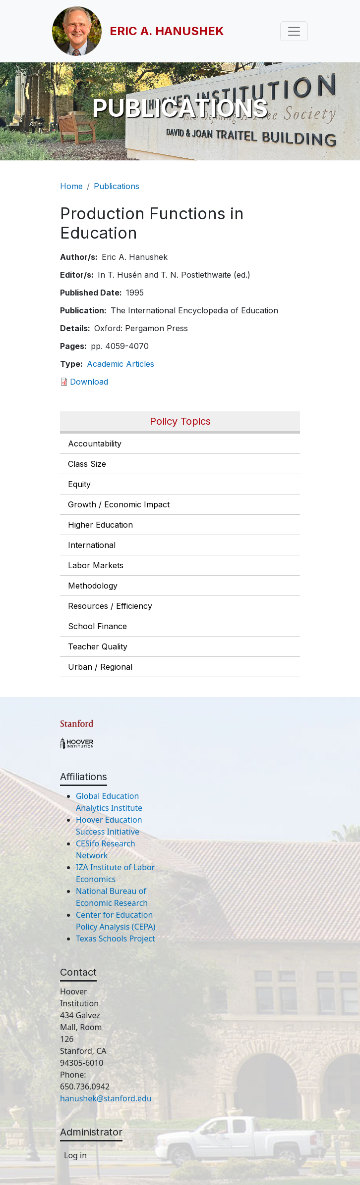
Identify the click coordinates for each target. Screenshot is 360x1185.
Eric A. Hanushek (167, 31)
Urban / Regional (100, 667)
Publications (116, 186)
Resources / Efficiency (110, 606)
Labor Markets (95, 565)
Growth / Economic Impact (119, 504)
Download (89, 382)
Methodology (93, 586)
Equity (79, 484)
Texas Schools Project (115, 938)
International (92, 545)
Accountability (94, 443)
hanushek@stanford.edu (106, 1098)
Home (71, 186)
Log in (75, 1155)
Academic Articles (120, 364)
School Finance (97, 626)
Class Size (87, 464)
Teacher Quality (97, 646)
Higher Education (100, 525)
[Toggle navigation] (294, 31)
